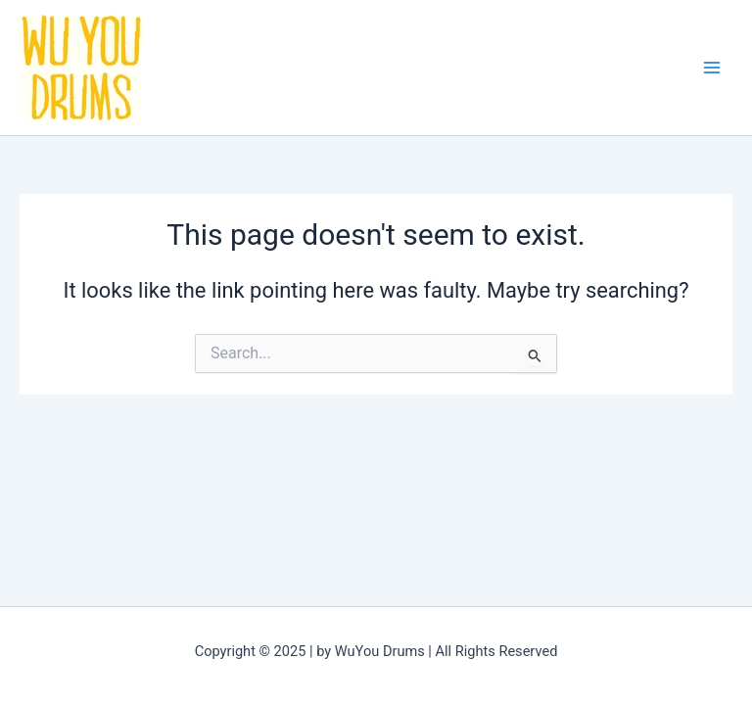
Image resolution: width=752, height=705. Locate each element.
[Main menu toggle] (711, 67)
